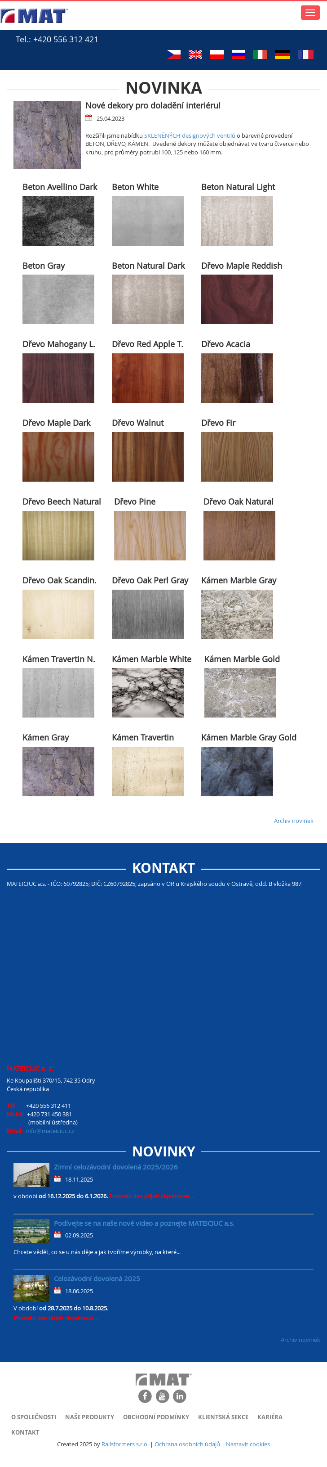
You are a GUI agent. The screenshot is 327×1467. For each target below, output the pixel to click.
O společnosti (33, 1417)
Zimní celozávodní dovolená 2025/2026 (116, 1166)
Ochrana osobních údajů (187, 1444)
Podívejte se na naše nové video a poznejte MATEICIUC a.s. (144, 1223)
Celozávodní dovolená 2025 (97, 1278)
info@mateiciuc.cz (50, 1131)
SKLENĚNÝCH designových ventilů (189, 135)
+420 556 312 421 (65, 39)
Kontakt (25, 1432)
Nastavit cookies (248, 1444)
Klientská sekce (223, 1417)
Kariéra (270, 1417)
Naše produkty (89, 1417)
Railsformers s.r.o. (125, 1444)
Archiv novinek (294, 821)
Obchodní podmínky (156, 1417)
